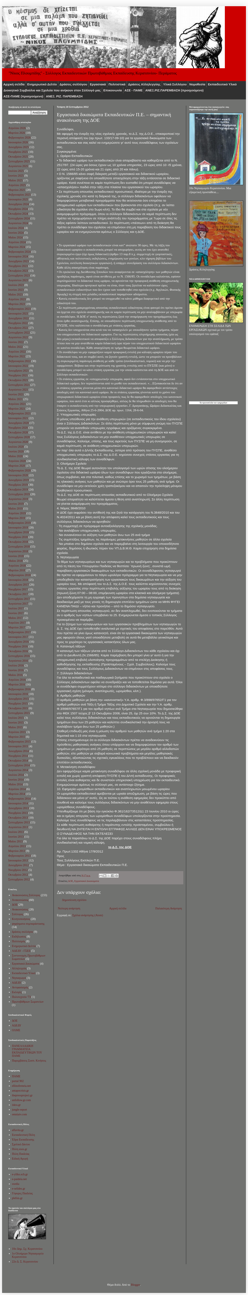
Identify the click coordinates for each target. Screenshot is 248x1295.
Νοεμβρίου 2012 (18, 870)
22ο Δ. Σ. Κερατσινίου (25, 1261)
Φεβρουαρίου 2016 (19, 689)
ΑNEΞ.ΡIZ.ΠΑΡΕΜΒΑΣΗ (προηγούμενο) (174, 90)
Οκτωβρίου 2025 (18, 156)
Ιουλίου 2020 (16, 446)
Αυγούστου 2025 (18, 166)
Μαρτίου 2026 (16, 132)
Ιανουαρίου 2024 (18, 256)
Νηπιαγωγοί (19, 977)
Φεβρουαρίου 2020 (19, 470)
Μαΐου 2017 (15, 617)
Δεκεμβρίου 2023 (18, 261)
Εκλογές (17, 992)
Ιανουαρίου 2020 (18, 475)
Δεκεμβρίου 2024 (18, 204)
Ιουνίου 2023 (16, 289)
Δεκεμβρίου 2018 (18, 532)
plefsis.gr (17, 1198)
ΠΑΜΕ (16, 1076)
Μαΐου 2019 (15, 508)
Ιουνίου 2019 (16, 503)
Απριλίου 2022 (17, 351)
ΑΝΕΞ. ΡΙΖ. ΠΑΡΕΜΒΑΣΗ (64, 96)
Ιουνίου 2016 (16, 670)
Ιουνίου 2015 (16, 722)
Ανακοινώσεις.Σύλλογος (26, 895)
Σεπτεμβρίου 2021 (19, 384)
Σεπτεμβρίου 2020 (19, 437)
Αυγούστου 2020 (18, 442)
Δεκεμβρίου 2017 (18, 584)
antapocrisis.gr (20, 1090)
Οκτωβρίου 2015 (18, 708)
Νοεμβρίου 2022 (18, 323)
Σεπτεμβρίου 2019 (19, 494)
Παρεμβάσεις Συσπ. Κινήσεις (29, 1060)
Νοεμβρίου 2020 (18, 427)
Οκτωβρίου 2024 (18, 213)
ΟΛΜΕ (16, 1030)
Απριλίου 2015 (17, 732)
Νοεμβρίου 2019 (18, 484)
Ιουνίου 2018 (16, 556)
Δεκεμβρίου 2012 (18, 865)
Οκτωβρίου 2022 (18, 327)
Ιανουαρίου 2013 (18, 860)
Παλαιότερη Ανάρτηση (168, 908)
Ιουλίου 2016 (16, 665)
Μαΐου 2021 (15, 399)
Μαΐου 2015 (15, 727)
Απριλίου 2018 (17, 565)
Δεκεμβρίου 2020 (18, 422)
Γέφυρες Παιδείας (22, 1193)
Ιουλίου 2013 (16, 831)
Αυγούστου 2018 (18, 551)
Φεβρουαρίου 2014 (19, 798)
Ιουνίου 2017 (16, 613)
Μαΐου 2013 (15, 841)
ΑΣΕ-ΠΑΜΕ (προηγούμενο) (23, 96)
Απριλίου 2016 (17, 679)
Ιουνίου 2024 (16, 232)
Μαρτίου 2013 (16, 851)
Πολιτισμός (18, 941)
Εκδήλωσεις (19, 936)
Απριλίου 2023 (17, 299)
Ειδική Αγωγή (20, 1158)
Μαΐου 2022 (15, 346)
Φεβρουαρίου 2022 (19, 361)
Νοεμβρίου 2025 (18, 151)
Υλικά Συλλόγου (175, 84)
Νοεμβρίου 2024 (18, 208)
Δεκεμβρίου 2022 (18, 318)
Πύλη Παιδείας (21, 1153)
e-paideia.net (19, 1179)
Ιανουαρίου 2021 (18, 418)
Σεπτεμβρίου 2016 (19, 656)
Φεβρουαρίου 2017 (19, 632)
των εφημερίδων (220, 403)
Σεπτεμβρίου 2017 (19, 598)
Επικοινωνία (112, 90)
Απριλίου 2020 (17, 461)
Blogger (135, 1284)
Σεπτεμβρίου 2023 (19, 275)
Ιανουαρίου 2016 (18, 694)
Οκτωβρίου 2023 (18, 270)
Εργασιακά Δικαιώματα (86, 881)
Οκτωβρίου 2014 (18, 760)
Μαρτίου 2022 (16, 356)
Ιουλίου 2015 (16, 717)
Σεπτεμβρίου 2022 (19, 332)
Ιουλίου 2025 (16, 170)
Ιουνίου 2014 (16, 779)
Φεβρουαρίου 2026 (19, 137)
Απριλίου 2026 (17, 128)
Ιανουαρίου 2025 (18, 199)
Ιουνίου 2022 (16, 342)
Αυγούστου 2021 (18, 389)
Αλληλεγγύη (19, 968)
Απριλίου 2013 (17, 846)
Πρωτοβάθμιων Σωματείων (28, 1001)
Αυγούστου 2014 (18, 770)
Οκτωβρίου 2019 (18, 489)
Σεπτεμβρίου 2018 (19, 546)
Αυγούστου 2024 (18, 223)
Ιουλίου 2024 (16, 228)
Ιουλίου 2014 (16, 774)
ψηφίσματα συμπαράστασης (28, 923)
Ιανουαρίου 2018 (18, 579)
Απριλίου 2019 (17, 513)
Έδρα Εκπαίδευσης (23, 1139)
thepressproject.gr (22, 1095)
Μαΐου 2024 (15, 237)
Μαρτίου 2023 (16, 304)
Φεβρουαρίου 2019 (19, 522)
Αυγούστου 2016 (18, 660)
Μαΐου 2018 (15, 560)
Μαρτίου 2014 (16, 793)
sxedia (15, 1183)
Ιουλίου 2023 (16, 285)
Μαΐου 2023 (15, 294)
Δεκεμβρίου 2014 (18, 751)
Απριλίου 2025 (17, 185)
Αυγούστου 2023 (18, 280)
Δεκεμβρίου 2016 (18, 641)
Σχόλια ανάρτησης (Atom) (87, 915)
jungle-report (19, 1109)
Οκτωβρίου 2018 (18, 541)
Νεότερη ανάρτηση (69, 908)
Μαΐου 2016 (15, 675)
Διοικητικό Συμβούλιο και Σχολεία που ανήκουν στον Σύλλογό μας (52, 90)
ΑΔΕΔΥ (16, 982)
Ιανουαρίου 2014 (18, 803)
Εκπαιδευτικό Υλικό (222, 84)
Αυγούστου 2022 (18, 337)
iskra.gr (16, 1104)
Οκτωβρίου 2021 (18, 380)
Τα (200, 403)
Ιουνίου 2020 (16, 451)
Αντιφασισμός (20, 987)
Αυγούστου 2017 (18, 603)
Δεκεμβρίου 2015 (18, 698)
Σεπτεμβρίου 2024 (19, 218)
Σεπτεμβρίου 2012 (19, 879)
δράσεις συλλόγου (22, 931)
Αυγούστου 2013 (18, 827)
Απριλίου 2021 (17, 403)
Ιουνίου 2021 (16, 394)
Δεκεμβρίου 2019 (18, 480)
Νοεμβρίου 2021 (18, 375)
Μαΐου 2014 (15, 784)
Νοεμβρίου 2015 (18, 703)
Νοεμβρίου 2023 (18, 266)
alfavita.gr (18, 1130)
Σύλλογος (17, 914)
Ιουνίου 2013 (16, 836)
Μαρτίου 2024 (16, 247)
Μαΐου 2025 (15, 180)
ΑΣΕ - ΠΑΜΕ (134, 90)
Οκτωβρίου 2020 (18, 432)
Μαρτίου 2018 (16, 570)
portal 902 (18, 1081)
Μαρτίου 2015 (16, 736)
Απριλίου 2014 (17, 789)
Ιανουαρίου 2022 (18, 365)
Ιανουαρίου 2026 (18, 142)
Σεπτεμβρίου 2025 (19, 161)
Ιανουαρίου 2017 (18, 637)
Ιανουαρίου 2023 (18, 313)
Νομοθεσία (197, 84)
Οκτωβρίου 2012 (18, 874)
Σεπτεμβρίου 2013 (19, 822)
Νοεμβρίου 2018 (18, 537)
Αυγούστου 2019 (18, 499)
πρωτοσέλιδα (207, 403)
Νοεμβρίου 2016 (18, 646)
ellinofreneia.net (21, 1085)
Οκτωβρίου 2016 (18, 651)
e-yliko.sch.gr (20, 1174)
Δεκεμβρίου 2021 (18, 370)
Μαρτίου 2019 (16, 518)
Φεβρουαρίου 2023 (19, 308)
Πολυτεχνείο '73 (21, 996)
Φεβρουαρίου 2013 (19, 855)
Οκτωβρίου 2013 (18, 817)
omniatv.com (19, 1114)
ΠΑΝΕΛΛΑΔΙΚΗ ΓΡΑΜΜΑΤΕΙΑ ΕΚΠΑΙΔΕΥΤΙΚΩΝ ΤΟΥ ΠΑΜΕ (27, 1050)
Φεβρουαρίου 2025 (19, 194)
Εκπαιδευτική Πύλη (23, 1134)
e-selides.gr (18, 1188)
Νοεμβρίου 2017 (18, 589)
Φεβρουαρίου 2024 (19, 251)
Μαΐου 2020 (15, 456)
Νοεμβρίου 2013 (18, 812)
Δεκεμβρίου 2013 (18, 808)
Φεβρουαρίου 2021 (19, 413)
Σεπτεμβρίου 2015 (19, 713)
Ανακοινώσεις (20, 909)
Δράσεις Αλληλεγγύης (144, 84)
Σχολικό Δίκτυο (21, 1144)
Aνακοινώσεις (20, 900)
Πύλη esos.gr (19, 1149)
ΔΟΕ (70, 881)
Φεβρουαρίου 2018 (19, 575)
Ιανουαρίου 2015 (18, 746)
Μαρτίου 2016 (16, 684)
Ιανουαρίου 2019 (18, 527)
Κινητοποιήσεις (21, 919)
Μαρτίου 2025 (16, 189)
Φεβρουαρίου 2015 (19, 741)
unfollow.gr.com (21, 1100)
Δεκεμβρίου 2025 (18, 147)
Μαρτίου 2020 (16, 465)
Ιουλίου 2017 (16, 608)
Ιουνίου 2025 (16, 175)
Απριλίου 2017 (17, 622)
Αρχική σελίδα (14, 84)
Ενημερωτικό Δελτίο (42, 84)
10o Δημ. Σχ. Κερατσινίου (27, 1248)
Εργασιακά (98, 84)
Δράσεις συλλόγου (73, 84)
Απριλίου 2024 (17, 242)
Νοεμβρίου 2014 (18, 755)
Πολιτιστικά (116, 84)
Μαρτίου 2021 (16, 408)
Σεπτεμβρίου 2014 (19, 765)
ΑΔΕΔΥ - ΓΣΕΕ (21, 950)
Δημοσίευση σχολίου (74, 900)
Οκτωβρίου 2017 (18, 594)
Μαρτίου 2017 (16, 627)
